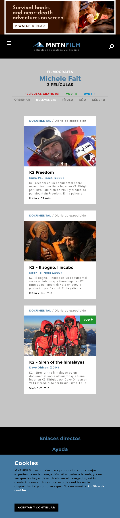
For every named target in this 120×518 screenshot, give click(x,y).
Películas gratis (42, 93)
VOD (71, 93)
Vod (88, 319)
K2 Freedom (41, 172)
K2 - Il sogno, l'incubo (51, 267)
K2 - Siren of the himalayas (56, 362)
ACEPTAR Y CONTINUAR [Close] (36, 507)
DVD (89, 93)
